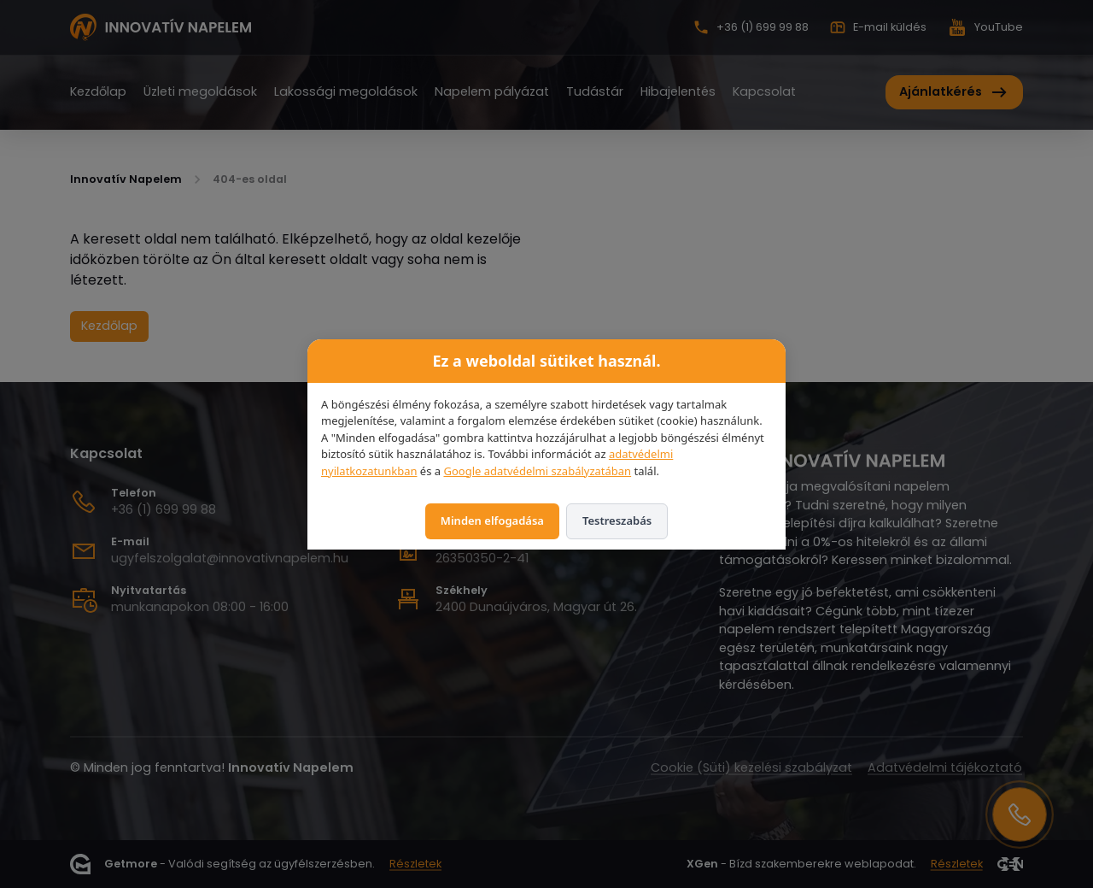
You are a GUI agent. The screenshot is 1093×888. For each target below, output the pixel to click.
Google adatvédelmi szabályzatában (537, 471)
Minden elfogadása (492, 520)
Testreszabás (617, 520)
